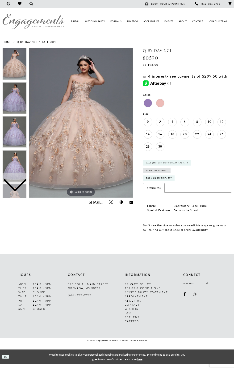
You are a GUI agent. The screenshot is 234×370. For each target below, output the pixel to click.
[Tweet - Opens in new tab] (111, 202)
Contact (132, 310)
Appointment (136, 302)
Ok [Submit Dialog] (6, 363)
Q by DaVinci (27, 42)
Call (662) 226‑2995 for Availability (173, 164)
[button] (8, 4)
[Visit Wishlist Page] (19, 4)
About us (133, 306)
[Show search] (31, 4)
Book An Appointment (163, 183)
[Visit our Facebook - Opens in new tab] (185, 301)
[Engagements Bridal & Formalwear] (33, 21)
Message (202, 231)
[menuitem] (8, 4)
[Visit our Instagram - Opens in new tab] (195, 301)
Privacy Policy (138, 290)
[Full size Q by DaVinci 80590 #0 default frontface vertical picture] (81, 123)
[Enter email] (199, 290)
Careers (132, 327)
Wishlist (132, 314)
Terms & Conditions (143, 294)
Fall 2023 (49, 42)
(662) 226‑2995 (80, 301)
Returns (132, 323)
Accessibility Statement (146, 298)
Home (7, 42)
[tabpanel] (81, 123)
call (145, 235)
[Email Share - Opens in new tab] (131, 202)
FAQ (128, 318)
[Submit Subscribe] (213, 290)
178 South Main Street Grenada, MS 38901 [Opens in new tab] (88, 292)
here (139, 365)
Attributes (154, 193)
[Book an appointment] (166, 4)
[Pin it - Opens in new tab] (121, 202)
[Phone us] (207, 4)
